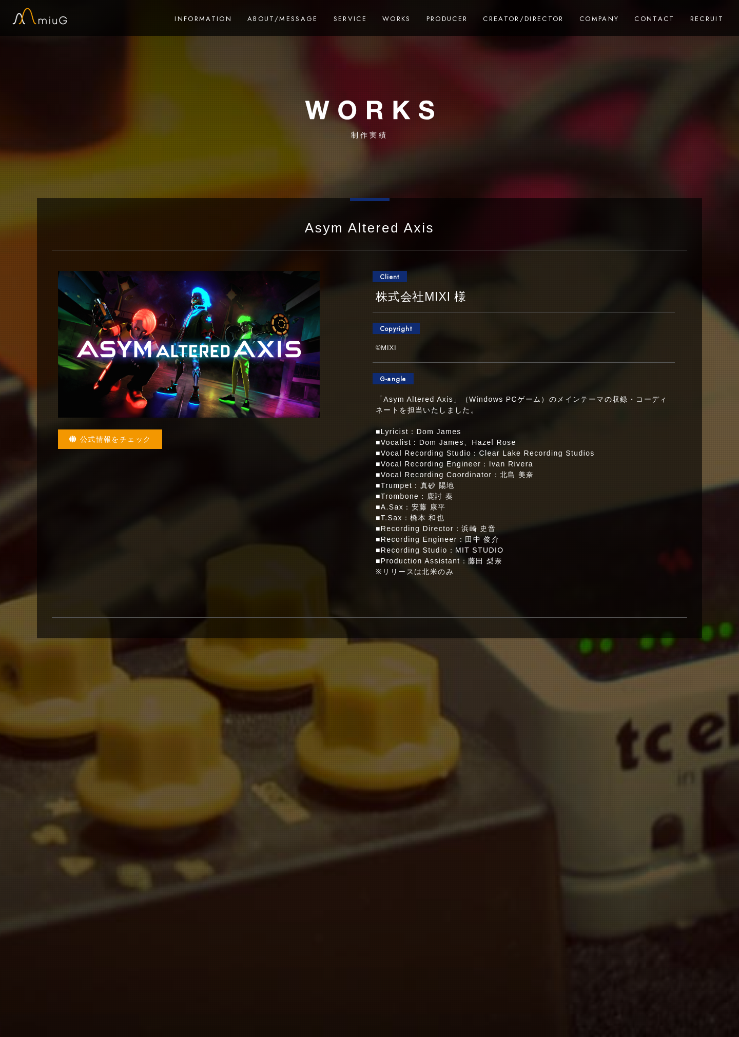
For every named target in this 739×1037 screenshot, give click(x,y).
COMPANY (599, 19)
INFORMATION (203, 19)
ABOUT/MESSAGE (282, 19)
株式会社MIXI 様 (421, 296)
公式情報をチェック (110, 439)
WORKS (396, 19)
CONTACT (654, 19)
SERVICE (350, 19)
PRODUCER (447, 19)
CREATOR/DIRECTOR (523, 19)
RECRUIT (707, 19)
